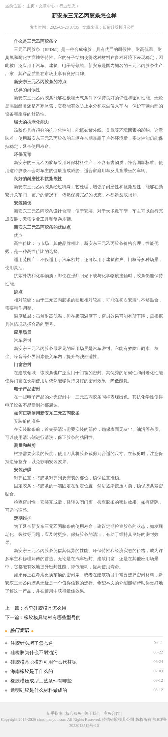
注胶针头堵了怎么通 (31, 643)
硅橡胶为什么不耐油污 (34, 652)
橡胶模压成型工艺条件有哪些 (41, 680)
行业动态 (67, 6)
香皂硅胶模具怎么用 (45, 608)
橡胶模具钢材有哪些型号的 (52, 617)
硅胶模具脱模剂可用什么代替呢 (43, 662)
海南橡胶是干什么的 (31, 671)
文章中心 (47, 6)
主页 (31, 6)
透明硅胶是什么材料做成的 (38, 690)
